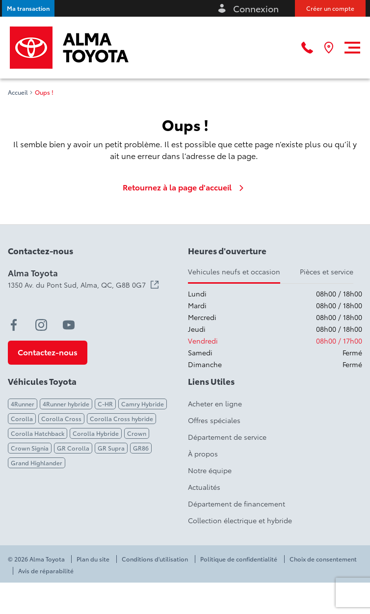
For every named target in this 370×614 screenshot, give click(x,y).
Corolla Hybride (96, 433)
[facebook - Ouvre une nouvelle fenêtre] (14, 325)
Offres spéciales (214, 420)
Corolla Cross (61, 418)
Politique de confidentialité (238, 559)
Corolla (22, 418)
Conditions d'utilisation (155, 559)
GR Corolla (73, 448)
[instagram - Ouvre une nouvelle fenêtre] (41, 325)
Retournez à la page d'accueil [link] (185, 187)
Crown (136, 433)
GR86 (141, 448)
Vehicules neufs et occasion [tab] (234, 271)
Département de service (227, 437)
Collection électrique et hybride (240, 520)
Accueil (18, 92)
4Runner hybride (66, 404)
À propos (203, 453)
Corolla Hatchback (37, 433)
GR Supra (111, 448)
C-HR (105, 404)
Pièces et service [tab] (326, 271)
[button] (28, 8)
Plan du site (93, 559)
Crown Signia (30, 448)
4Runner (22, 404)
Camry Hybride (142, 404)
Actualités (204, 487)
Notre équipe (210, 470)
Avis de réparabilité (46, 571)
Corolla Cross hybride (121, 418)
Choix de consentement (323, 559)
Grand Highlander (36, 462)
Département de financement (236, 503)
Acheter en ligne (215, 403)
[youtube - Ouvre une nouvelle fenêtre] (69, 325)
